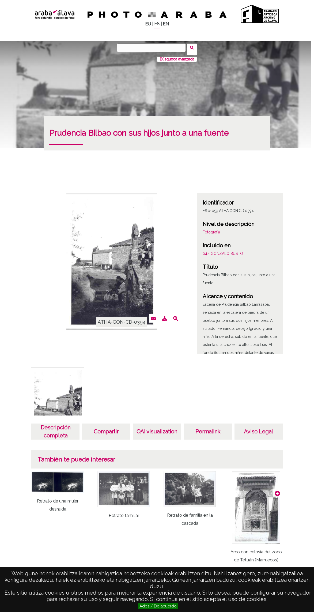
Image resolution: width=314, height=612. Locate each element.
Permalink (207, 428)
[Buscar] (153, 47)
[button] (277, 490)
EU (148, 24)
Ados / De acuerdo (158, 606)
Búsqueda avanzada (177, 56)
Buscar (193, 47)
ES (157, 23)
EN (166, 24)
